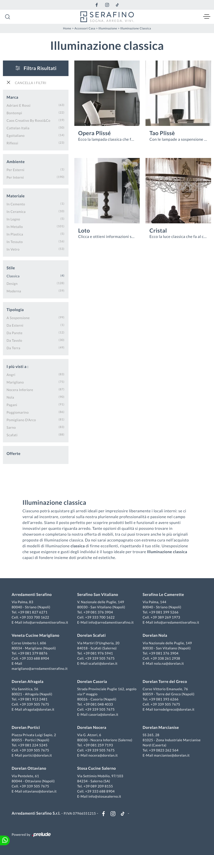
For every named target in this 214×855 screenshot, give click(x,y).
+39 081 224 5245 (33, 745)
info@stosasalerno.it (104, 796)
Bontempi (14, 113)
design (12, 283)
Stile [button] (11, 268)
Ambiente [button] (16, 161)
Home (67, 28)
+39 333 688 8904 (34, 658)
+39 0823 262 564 (164, 750)
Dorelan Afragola (27, 681)
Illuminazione (107, 28)
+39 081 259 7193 (98, 745)
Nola (10, 397)
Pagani (12, 405)
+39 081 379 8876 (33, 653)
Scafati (12, 435)
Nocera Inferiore (20, 390)
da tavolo (14, 340)
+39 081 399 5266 (164, 612)
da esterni (15, 325)
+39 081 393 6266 (164, 699)
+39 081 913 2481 (33, 699)
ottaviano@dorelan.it (40, 791)
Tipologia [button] (15, 309)
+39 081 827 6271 (33, 612)
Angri (11, 375)
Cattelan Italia (18, 128)
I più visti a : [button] (17, 366)
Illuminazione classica (135, 28)
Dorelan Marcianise (161, 727)
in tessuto (15, 242)
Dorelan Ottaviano (29, 768)
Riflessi (12, 143)
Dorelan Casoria (92, 681)
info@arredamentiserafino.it (45, 622)
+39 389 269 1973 (165, 617)
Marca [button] (12, 97)
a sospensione (18, 318)
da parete (15, 333)
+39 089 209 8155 (98, 786)
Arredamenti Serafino (32, 594)
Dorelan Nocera (91, 727)
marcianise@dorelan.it (172, 755)
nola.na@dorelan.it (169, 663)
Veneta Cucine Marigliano (35, 635)
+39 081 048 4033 (98, 704)
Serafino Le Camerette (163, 594)
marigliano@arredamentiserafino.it (40, 668)
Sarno (11, 427)
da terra (13, 348)
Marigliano (15, 382)
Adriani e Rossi (19, 105)
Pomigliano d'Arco (21, 420)
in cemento (16, 204)
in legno (13, 219)
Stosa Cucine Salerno (96, 768)
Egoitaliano (16, 135)
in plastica (15, 234)
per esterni (15, 170)
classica (13, 276)
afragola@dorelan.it (38, 709)
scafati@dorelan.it (103, 663)
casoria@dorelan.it (103, 714)
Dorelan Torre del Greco (165, 681)
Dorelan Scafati (91, 635)
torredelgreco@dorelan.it (174, 709)
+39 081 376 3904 (98, 612)
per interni (15, 177)
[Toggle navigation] (206, 16)
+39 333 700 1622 (34, 617)
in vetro (13, 249)
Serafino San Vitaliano (97, 594)
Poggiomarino (18, 412)
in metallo (15, 227)
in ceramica (16, 211)
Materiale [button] (16, 196)
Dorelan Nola (155, 635)
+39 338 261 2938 (165, 658)
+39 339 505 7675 (100, 658)
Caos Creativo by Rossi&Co (28, 120)
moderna (14, 291)
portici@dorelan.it (37, 755)
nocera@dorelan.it (103, 755)
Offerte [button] (13, 453)
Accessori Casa (84, 28)
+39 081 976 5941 (98, 653)
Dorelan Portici (26, 727)
